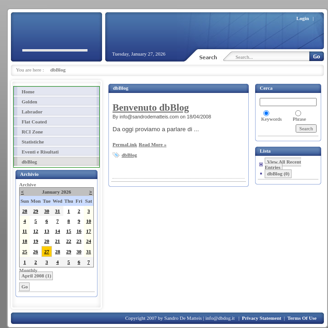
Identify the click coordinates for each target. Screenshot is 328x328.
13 (46, 231)
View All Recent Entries (283, 164)
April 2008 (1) (36, 275)
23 (79, 241)
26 (35, 251)
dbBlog (58, 69)
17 (88, 231)
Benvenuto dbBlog (151, 107)
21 (57, 241)
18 (24, 241)
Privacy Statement (261, 318)
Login (303, 18)
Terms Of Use (302, 318)
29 (35, 211)
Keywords (271, 119)
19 (35, 241)
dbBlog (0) (278, 173)
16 (79, 231)
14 (57, 231)
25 (24, 251)
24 (88, 241)
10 (88, 221)
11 (24, 231)
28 (24, 211)
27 (46, 251)
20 (46, 241)
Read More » (152, 144)
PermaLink (125, 144)
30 (46, 211)
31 (57, 211)
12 (35, 231)
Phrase (299, 119)
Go (24, 286)
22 (68, 241)
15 (68, 231)
